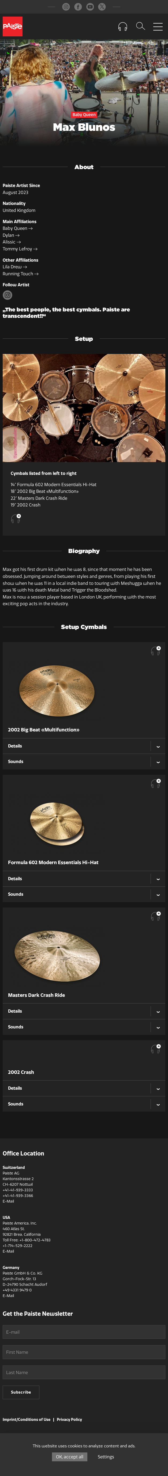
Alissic (12, 242)
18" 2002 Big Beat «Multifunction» (45, 491)
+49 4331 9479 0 (17, 1290)
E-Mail (8, 1201)
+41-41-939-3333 (18, 1190)
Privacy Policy (69, 1419)
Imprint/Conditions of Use (26, 1419)
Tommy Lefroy (20, 248)
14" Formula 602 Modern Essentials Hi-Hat (53, 484)
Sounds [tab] (15, 761)
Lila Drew (15, 266)
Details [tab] (15, 746)
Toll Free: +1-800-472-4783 (27, 1240)
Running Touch (21, 273)
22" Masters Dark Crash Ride (39, 498)
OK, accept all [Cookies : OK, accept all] (69, 1456)
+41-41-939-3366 (18, 1195)
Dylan (11, 235)
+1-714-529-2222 (17, 1246)
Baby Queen (18, 228)
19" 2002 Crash (25, 505)
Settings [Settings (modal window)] (106, 1456)
